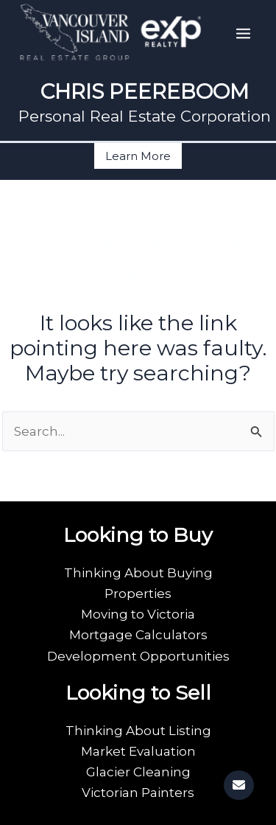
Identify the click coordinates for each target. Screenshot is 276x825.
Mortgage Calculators (138, 634)
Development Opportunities (138, 656)
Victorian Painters (138, 792)
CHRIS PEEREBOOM (144, 91)
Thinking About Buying (138, 572)
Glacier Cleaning (138, 772)
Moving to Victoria (138, 614)
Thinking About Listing (138, 730)
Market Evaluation (138, 751)
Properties (138, 593)
